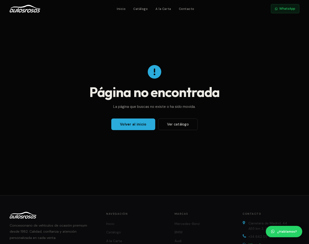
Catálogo (140, 9)
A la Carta (163, 9)
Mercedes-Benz (187, 224)
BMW (179, 232)
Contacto (186, 9)
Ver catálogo (178, 124)
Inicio (121, 9)
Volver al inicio (133, 124)
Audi (178, 241)
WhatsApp (285, 9)
